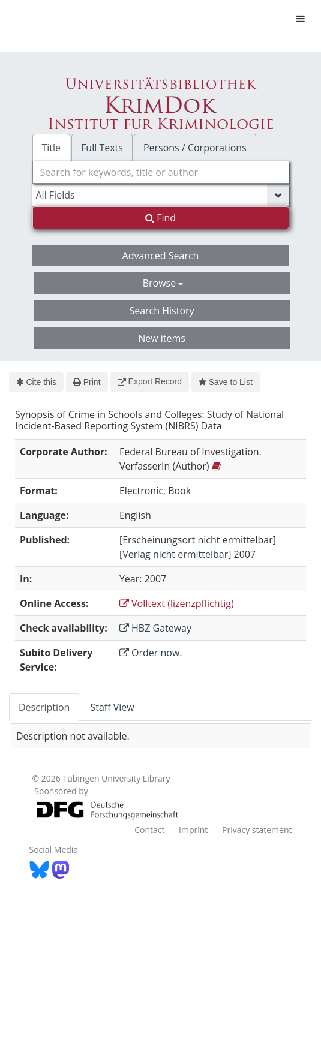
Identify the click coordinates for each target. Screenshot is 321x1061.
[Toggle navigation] (300, 18)
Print (86, 382)
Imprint (193, 829)
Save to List (226, 382)
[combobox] (160, 172)
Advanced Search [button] (160, 255)
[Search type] (160, 195)
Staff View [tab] (112, 707)
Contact (149, 829)
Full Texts (102, 147)
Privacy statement (257, 829)
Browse (163, 283)
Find (160, 217)
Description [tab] (44, 707)
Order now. (150, 652)
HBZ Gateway (155, 628)
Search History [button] (161, 310)
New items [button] (161, 338)
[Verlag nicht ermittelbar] (175, 554)
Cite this (36, 382)
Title (51, 147)
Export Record (150, 381)
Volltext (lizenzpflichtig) (176, 603)
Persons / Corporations (195, 147)
